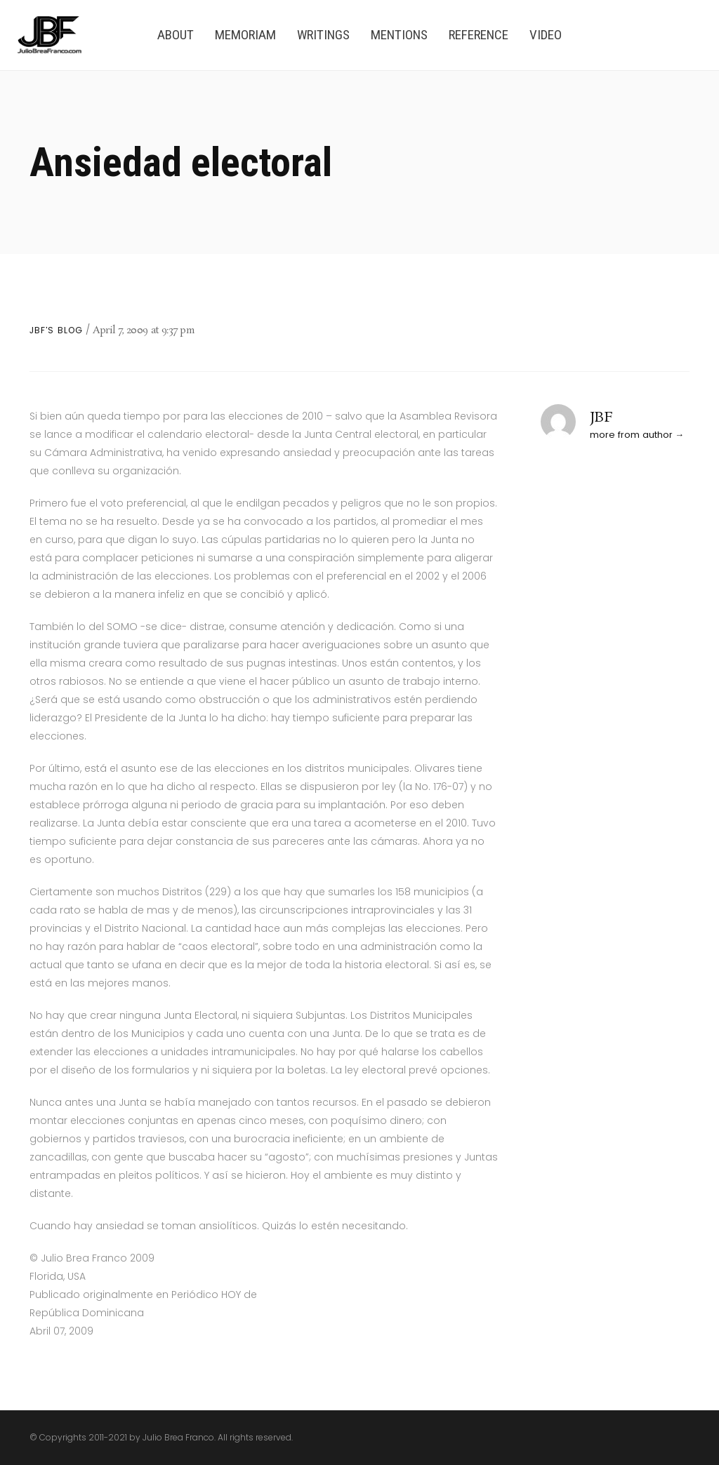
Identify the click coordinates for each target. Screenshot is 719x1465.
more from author (631, 434)
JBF (601, 417)
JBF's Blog (56, 330)
